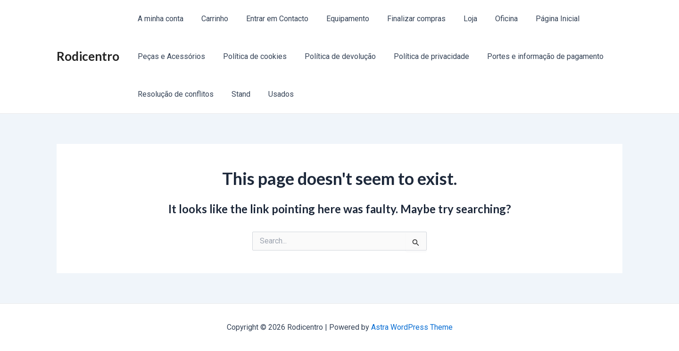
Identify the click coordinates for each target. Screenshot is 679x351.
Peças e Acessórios (170, 56)
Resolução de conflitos (174, 94)
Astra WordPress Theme (412, 327)
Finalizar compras (403, 18)
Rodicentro (88, 56)
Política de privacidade (421, 56)
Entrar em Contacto (270, 18)
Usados (274, 94)
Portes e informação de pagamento (532, 56)
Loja (455, 18)
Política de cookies (250, 56)
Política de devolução (333, 56)
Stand (236, 94)
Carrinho (210, 18)
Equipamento (337, 18)
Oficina (488, 18)
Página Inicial (536, 18)
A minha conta (159, 18)
